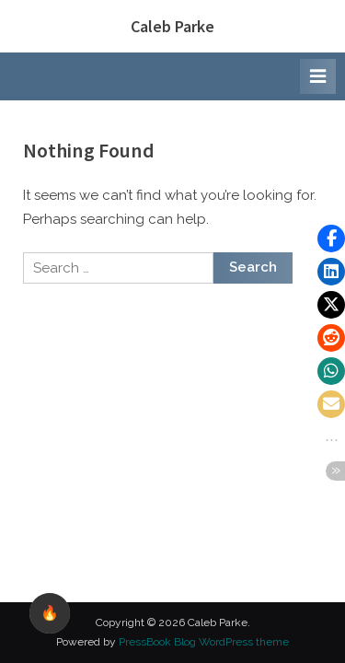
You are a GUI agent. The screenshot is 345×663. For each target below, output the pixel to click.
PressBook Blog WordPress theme (204, 641)
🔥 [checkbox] (49, 613)
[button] (331, 238)
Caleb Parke (172, 26)
